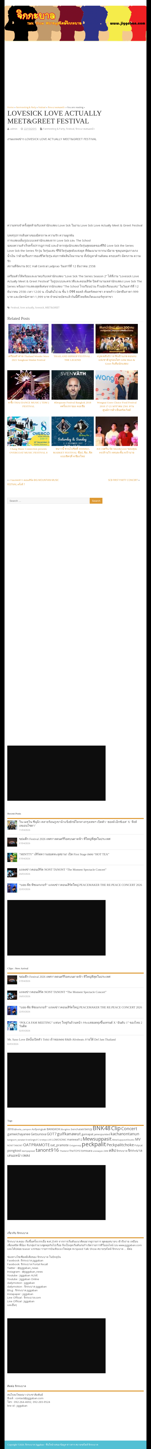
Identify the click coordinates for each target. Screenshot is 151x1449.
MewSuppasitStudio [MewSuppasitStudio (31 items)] (123, 1139)
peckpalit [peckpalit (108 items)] (94, 1144)
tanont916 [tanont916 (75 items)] (47, 1150)
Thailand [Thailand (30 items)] (64, 1150)
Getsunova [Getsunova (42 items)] (38, 1134)
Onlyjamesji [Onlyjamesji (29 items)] (75, 1145)
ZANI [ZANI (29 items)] (105, 1151)
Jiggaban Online (29, 1279)
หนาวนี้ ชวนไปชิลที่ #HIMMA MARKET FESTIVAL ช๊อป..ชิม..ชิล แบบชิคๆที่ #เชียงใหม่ (72, 452)
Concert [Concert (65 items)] (129, 1128)
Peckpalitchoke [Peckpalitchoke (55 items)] (120, 1144)
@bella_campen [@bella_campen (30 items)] (22, 1129)
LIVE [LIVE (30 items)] (49, 1139)
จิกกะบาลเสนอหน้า (85, 128)
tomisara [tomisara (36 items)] (86, 1151)
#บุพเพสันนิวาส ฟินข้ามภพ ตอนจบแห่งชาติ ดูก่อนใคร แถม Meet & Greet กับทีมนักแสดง (117, 360)
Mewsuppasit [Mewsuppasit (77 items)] (97, 1138)
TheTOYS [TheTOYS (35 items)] (74, 1151)
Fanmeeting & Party (54, 128)
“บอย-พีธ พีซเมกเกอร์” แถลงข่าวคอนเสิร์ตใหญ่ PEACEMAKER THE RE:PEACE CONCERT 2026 (80, 884)
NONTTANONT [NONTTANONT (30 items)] (15, 1145)
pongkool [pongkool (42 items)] (14, 1150)
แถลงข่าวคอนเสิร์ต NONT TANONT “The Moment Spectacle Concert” (62, 869)
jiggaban (29, 1283)
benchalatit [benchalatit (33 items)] (77, 1129)
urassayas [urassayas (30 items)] (98, 1150)
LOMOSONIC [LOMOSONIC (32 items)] (59, 1139)
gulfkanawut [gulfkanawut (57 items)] (69, 1133)
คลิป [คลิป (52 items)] (112, 1150)
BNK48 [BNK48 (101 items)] (101, 1128)
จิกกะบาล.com (32, 1297)
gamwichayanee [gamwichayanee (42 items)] (18, 1134)
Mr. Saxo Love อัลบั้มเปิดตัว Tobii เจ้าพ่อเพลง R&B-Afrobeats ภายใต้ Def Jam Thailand (61, 1039)
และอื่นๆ (12, 1305)
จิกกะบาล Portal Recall (34, 1264)
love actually (27, 307)
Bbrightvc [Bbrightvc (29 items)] (65, 1129)
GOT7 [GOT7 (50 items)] (51, 1133)
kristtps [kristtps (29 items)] (43, 1139)
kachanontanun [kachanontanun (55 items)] (124, 1133)
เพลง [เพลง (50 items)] (26, 1155)
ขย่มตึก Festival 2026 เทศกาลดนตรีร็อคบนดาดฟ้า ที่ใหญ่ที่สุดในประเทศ (64, 839)
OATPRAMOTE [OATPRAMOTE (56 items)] (36, 1144)
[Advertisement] (75, 73)
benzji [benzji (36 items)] (88, 1129)
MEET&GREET (52, 307)
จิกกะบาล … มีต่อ (122, 1249)
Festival (70, 128)
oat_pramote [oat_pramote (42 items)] (59, 1145)
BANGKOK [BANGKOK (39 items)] (53, 1129)
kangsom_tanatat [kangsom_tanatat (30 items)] (16, 1139)
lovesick (39, 307)
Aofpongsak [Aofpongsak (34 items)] (39, 1129)
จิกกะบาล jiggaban (32, 1260)
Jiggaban (29, 1301)
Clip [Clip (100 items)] (116, 1128)
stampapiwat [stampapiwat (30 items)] (28, 1150)
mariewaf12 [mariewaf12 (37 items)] (74, 1139)
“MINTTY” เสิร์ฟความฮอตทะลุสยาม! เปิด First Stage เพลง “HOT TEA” (64, 854)
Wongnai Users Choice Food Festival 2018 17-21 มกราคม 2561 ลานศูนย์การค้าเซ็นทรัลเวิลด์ (116, 406)
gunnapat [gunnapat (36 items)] (87, 1134)
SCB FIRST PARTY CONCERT (123, 480)
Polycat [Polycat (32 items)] (138, 1145)
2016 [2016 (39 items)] (10, 1129)
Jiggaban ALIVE (29, 1275)
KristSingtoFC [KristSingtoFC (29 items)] (32, 1139)
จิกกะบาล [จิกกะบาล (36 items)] (121, 1151)
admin (13, 128)
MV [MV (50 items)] (138, 1139)
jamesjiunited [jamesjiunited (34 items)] (102, 1134)
